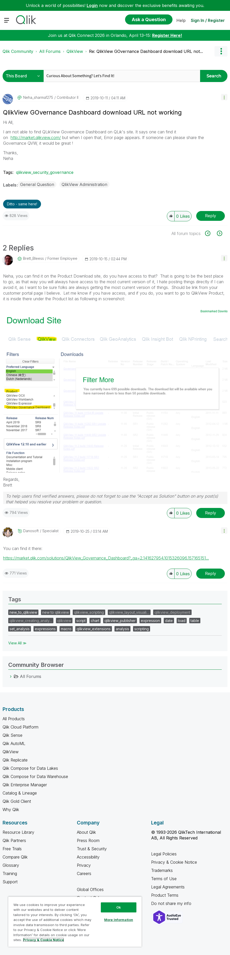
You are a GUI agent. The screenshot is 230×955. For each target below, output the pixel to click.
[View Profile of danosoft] (31, 531)
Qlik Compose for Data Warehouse (35, 776)
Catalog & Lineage (20, 793)
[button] (224, 97)
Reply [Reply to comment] (210, 512)
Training (10, 873)
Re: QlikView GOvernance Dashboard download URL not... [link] (146, 51)
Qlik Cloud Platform (20, 727)
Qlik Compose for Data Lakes (30, 768)
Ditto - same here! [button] (22, 204)
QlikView (75, 51)
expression (150, 620)
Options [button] (221, 51)
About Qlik (86, 832)
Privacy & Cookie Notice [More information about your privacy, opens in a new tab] (43, 940)
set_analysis (20, 629)
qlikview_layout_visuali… (129, 612)
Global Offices (90, 889)
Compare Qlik (15, 857)
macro (66, 629)
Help (181, 20)
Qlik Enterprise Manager (25, 784)
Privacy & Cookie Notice (174, 862)
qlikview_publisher (120, 620)
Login (92, 5)
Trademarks (162, 870)
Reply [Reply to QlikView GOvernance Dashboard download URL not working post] (210, 215)
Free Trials (12, 848)
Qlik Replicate (15, 760)
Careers (84, 873)
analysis (122, 629)
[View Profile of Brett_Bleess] (33, 258)
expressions (45, 629)
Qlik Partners (14, 840)
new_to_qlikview (23, 612)
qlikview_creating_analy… (31, 620)
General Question (37, 184)
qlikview (64, 620)
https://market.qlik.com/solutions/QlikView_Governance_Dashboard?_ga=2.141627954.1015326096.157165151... (106, 558)
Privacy (84, 865)
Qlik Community (18, 51)
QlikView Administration (84, 184)
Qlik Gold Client (17, 801)
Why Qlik (11, 809)
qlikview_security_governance (44, 172)
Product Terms (164, 895)
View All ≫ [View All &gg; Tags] (17, 643)
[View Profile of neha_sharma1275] (38, 97)
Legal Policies (164, 853)
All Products (14, 718)
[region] (75, 921)
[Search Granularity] (24, 76)
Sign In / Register (208, 20)
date (169, 620)
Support (10, 881)
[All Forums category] (10, 676)
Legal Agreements (168, 886)
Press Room (88, 840)
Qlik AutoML (14, 743)
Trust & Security (92, 848)
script (81, 620)
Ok (118, 907)
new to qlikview (55, 612)
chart (95, 620)
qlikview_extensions (94, 629)
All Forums (50, 51)
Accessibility (88, 857)
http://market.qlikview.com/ (36, 137)
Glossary (11, 865)
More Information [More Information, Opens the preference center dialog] (118, 920)
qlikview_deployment (172, 612)
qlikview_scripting (89, 612)
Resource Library (18, 832)
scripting (141, 629)
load (181, 620)
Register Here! (167, 35)
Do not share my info (172, 903)
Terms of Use (164, 878)
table (195, 620)
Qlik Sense (12, 735)
